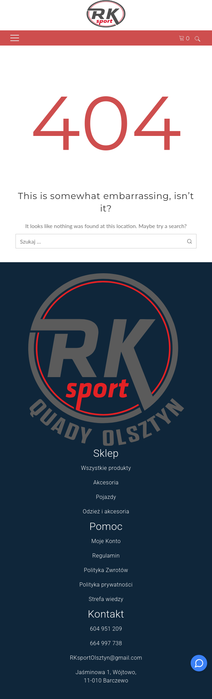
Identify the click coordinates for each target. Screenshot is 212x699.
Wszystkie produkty (106, 468)
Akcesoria (106, 482)
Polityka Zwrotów (106, 570)
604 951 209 (106, 629)
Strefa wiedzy (106, 599)
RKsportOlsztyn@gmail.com (106, 657)
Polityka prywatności (105, 584)
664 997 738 (106, 643)
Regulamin (106, 555)
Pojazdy (106, 497)
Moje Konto (106, 541)
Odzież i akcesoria (106, 511)
